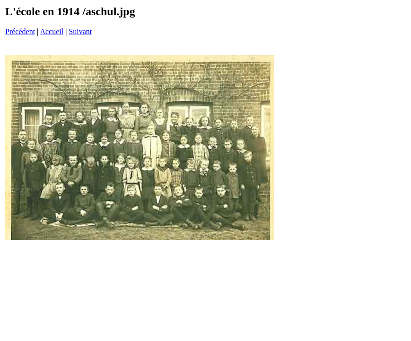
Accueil (51, 31)
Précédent (20, 31)
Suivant (80, 31)
